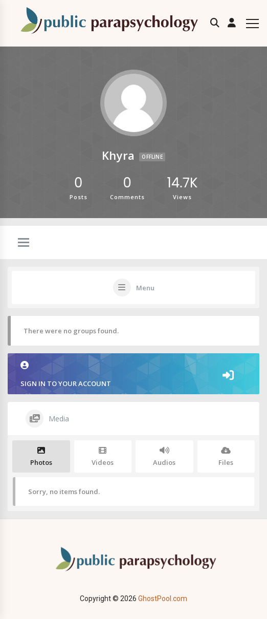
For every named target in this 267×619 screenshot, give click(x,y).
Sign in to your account (133, 374)
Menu (145, 288)
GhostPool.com (162, 598)
